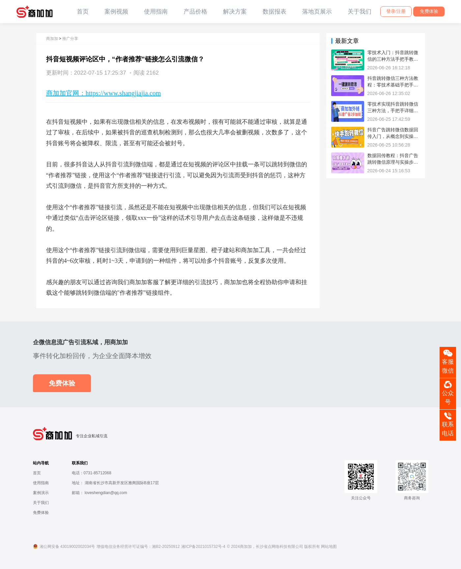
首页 (83, 11)
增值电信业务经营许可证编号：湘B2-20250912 (138, 546)
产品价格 (195, 11)
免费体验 (429, 11)
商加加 (52, 38)
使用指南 (156, 11)
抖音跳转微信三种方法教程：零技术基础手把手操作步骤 (392, 85)
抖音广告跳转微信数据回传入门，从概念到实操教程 (392, 136)
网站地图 (329, 546)
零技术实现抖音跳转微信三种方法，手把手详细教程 (392, 110)
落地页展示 (317, 11)
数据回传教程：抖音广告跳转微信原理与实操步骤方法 (392, 162)
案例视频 (116, 11)
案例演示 (41, 492)
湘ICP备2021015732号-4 (203, 546)
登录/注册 (396, 11)
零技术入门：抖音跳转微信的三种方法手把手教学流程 (392, 59)
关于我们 (359, 11)
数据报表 (274, 11)
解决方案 (235, 11)
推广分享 (70, 38)
